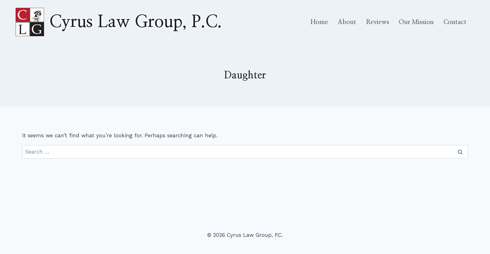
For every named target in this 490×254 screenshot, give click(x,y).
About (347, 22)
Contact (455, 22)
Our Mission (416, 22)
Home (319, 22)
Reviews (377, 22)
